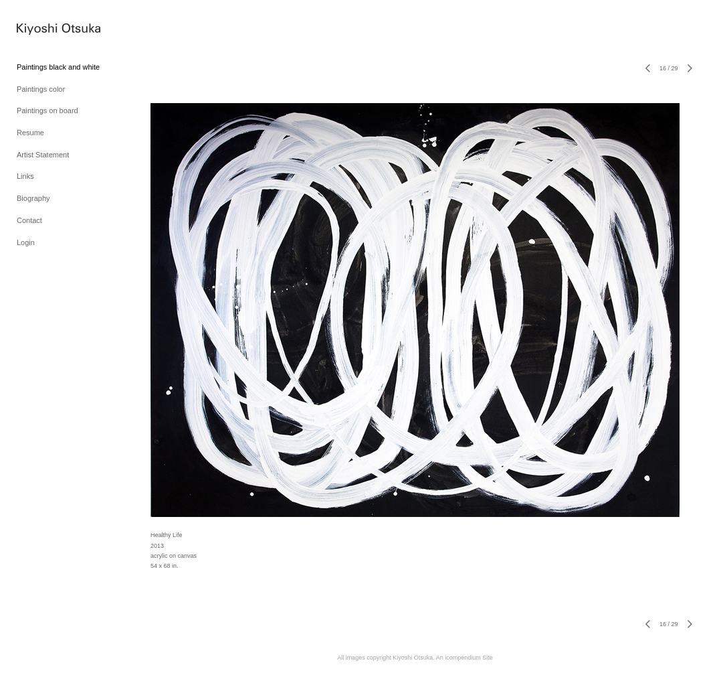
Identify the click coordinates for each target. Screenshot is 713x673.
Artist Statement (43, 155)
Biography (33, 198)
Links (25, 176)
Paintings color (41, 89)
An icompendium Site (464, 657)
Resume (30, 133)
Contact (29, 220)
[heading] (50, 30)
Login (26, 242)
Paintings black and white (58, 67)
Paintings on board (47, 110)
